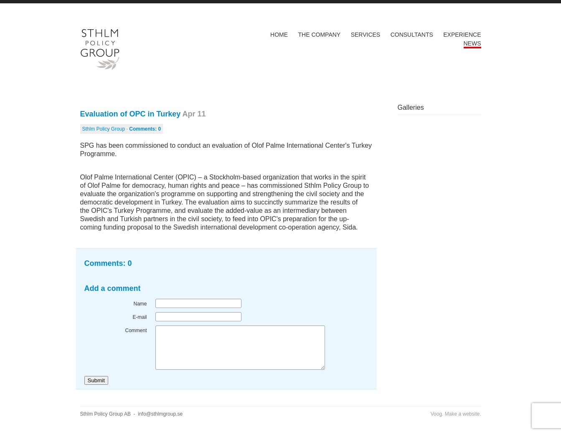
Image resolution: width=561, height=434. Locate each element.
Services (366, 34)
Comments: (145, 129)
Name (140, 304)
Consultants (412, 34)
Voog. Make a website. (456, 414)
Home (279, 34)
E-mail (139, 317)
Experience (462, 34)
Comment (136, 330)
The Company (319, 34)
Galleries (411, 107)
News (472, 43)
